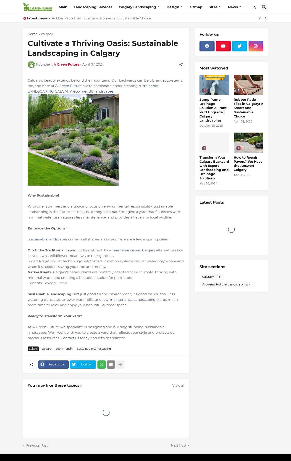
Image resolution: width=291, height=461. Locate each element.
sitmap (196, 7)
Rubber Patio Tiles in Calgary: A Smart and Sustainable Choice (101, 18)
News (233, 7)
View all (178, 385)
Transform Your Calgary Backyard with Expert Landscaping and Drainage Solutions (214, 167)
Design (173, 7)
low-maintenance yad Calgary (129, 250)
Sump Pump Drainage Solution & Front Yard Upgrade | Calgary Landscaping (213, 110)
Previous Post (37, 445)
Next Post (178, 445)
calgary (47, 34)
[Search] (264, 7)
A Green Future (68, 86)
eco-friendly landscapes (93, 91)
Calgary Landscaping (137, 7)
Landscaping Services (93, 7)
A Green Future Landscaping (227, 284)
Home (32, 34)
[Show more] (120, 364)
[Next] (265, 18)
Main (63, 7)
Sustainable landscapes (47, 239)
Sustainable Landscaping (94, 348)
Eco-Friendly (64, 348)
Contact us (70, 338)
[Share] (181, 64)
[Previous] (260, 18)
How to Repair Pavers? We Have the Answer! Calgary (248, 163)
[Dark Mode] (255, 7)
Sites (213, 7)
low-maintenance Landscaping (128, 299)
